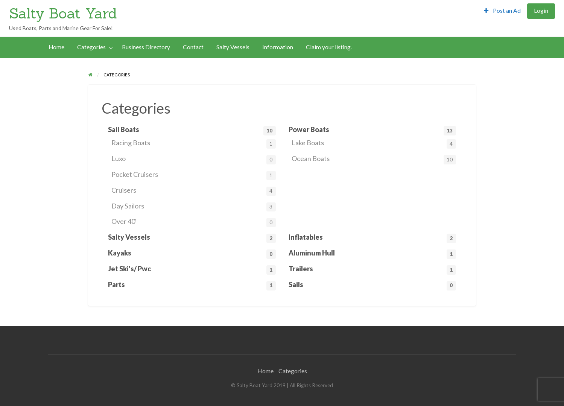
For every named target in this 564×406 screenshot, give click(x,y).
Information (277, 47)
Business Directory (146, 47)
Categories (91, 47)
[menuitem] (502, 11)
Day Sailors (193, 207)
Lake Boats (374, 143)
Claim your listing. (329, 47)
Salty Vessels (232, 47)
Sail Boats (191, 130)
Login (541, 10)
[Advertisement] (211, 14)
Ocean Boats (374, 159)
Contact (193, 47)
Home (56, 47)
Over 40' (193, 222)
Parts (191, 285)
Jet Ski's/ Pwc (191, 270)
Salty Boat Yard (63, 13)
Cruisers (193, 191)
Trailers (372, 270)
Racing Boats (193, 143)
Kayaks (191, 254)
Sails (372, 285)
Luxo (193, 159)
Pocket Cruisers (193, 175)
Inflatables (372, 238)
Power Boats (372, 130)
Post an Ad (502, 10)
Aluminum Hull (372, 254)
